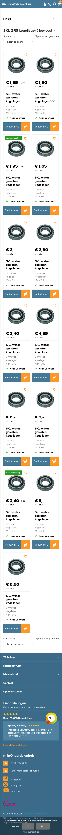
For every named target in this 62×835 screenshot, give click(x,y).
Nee (43, 826)
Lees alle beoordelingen (15, 745)
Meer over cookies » (32, 832)
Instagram (12, 784)
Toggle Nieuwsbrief (31, 675)
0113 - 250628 (49, 4)
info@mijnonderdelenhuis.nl (25, 770)
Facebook (12, 778)
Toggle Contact (31, 683)
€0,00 (59, 3)
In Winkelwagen (25, 126)
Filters (7, 19)
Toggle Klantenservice (31, 666)
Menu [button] (4, 4)
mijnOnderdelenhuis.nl (20, 4)
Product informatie (13, 126)
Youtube (11, 790)
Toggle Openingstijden (31, 692)
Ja (28, 826)
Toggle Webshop (31, 657)
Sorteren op (9, 36)
